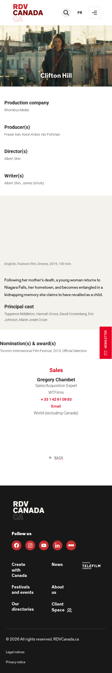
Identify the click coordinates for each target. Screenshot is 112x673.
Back (56, 458)
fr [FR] (79, 13)
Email (56, 406)
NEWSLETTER (105, 342)
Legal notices (15, 652)
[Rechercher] (66, 13)
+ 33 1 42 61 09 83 (56, 399)
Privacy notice (15, 662)
